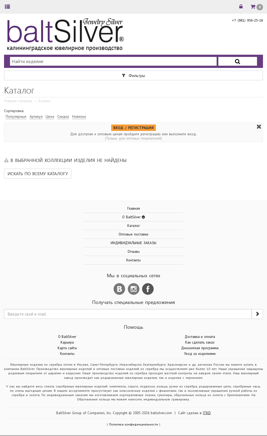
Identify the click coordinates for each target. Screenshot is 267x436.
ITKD (207, 413)
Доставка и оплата (200, 336)
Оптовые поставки (133, 234)
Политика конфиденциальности (133, 424)
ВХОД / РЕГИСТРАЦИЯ (133, 127)
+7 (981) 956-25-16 (247, 20)
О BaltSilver (67, 336)
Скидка (63, 116)
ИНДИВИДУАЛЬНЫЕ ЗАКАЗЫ (133, 243)
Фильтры (133, 75)
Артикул (36, 116)
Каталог (133, 225)
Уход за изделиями (200, 353)
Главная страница (18, 101)
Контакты (133, 260)
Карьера (67, 342)
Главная (133, 208)
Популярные (16, 116)
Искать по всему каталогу (38, 173)
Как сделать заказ (200, 342)
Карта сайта (67, 348)
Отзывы (134, 251)
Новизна (79, 116)
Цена (50, 116)
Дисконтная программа (200, 348)
